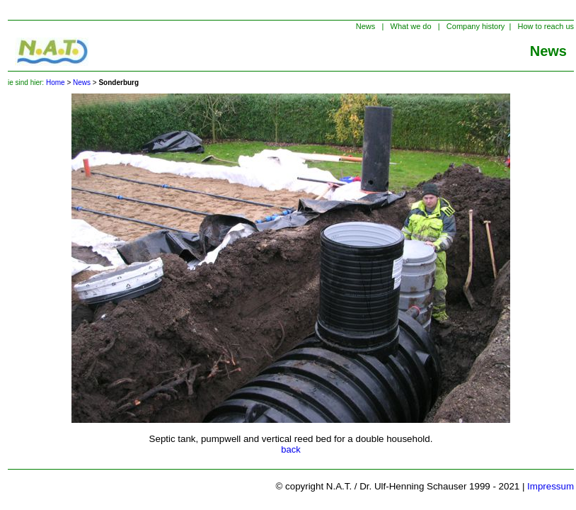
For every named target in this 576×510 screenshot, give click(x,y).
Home (55, 82)
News (82, 82)
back (290, 449)
